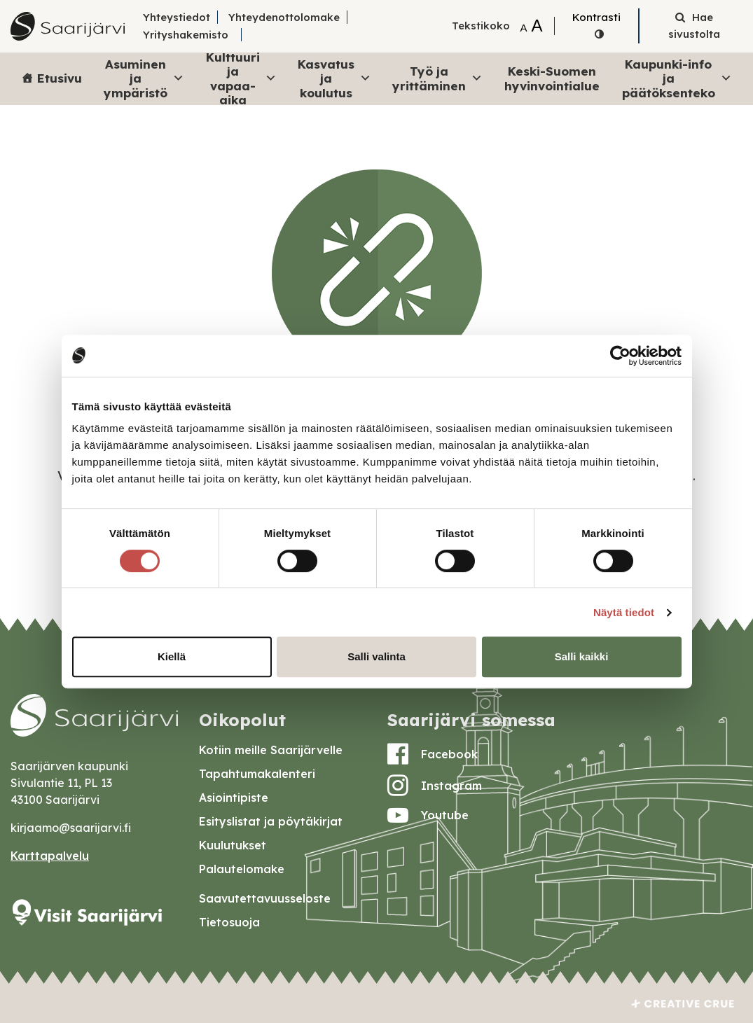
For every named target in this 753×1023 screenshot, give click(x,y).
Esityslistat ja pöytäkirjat (271, 821)
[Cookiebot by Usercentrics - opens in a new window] (620, 355)
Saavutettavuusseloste (265, 898)
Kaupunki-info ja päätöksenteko (677, 78)
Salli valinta (376, 656)
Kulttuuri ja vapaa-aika (241, 79)
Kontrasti (596, 17)
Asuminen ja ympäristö (144, 78)
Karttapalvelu (50, 856)
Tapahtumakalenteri (257, 774)
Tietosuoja (229, 922)
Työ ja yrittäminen (437, 78)
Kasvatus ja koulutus (334, 78)
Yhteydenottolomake (284, 17)
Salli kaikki (582, 656)
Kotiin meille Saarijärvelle (271, 750)
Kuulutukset (232, 845)
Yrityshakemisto (185, 34)
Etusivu (59, 78)
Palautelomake (241, 869)
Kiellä (172, 656)
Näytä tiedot (623, 612)
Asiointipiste (233, 798)
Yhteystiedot (176, 17)
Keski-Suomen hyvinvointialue (552, 78)
